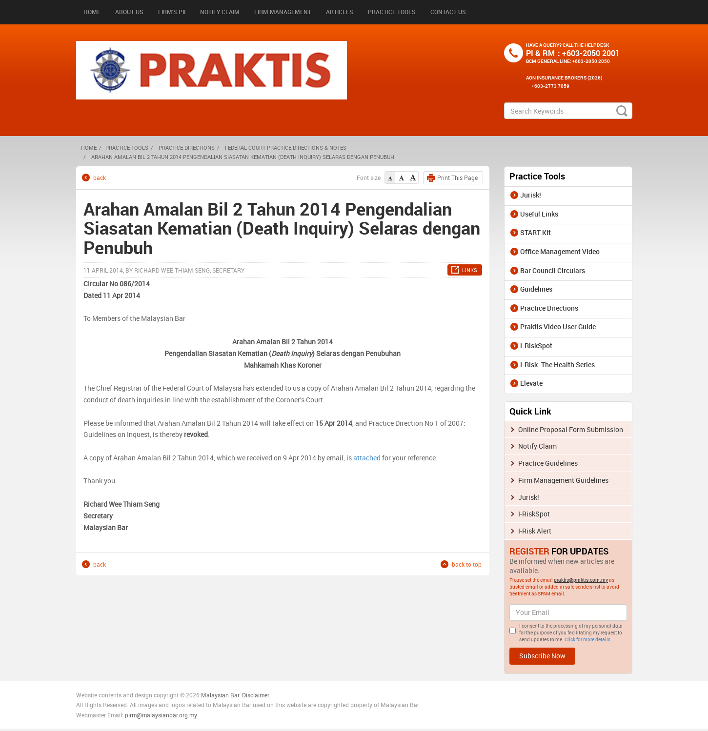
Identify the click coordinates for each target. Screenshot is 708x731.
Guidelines (536, 289)
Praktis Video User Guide (558, 326)
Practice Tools (392, 12)
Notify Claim (220, 12)
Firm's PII (171, 12)
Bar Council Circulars (552, 270)
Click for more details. (588, 639)
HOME (89, 147)
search (621, 110)
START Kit (535, 232)
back (99, 177)
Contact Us (448, 12)
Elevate (531, 383)
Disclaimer (255, 695)
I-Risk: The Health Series (557, 364)
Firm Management (282, 12)
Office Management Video (560, 251)
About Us (129, 12)
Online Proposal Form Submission (570, 429)
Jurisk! (530, 194)
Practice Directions (187, 147)
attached (367, 457)
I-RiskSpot (536, 345)
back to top (467, 564)
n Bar (232, 695)
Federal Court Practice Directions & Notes (285, 147)
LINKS (469, 270)
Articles (339, 12)
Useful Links (539, 213)
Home (92, 12)
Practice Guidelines (548, 463)
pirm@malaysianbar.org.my (161, 715)
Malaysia (212, 695)
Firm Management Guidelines (563, 480)
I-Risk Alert (534, 530)
